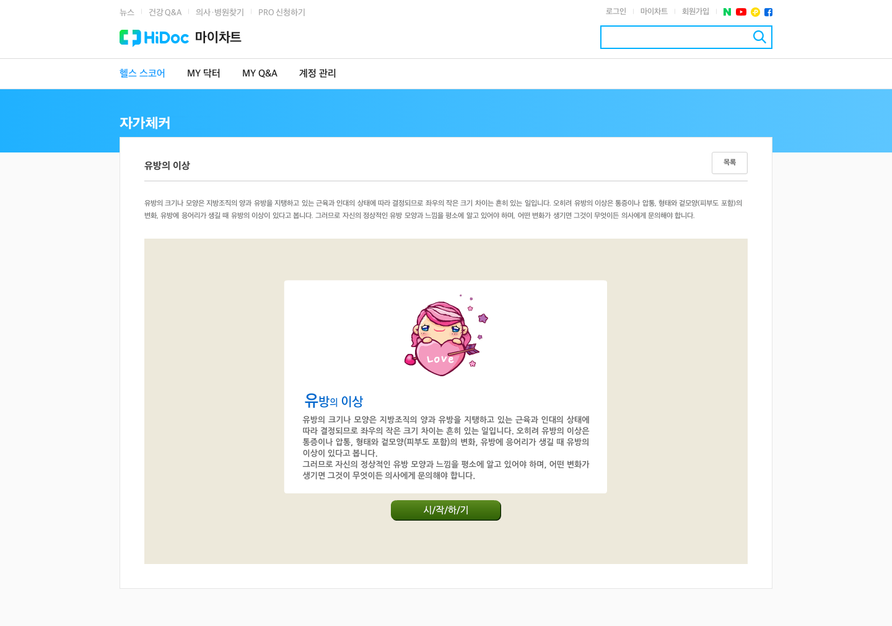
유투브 (741, 12)
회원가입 (695, 12)
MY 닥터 (204, 74)
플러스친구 (755, 12)
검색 (759, 36)
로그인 (616, 12)
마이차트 (654, 12)
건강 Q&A (165, 12)
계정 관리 (317, 74)
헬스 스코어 (142, 74)
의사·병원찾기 (220, 12)
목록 (730, 162)
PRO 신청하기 (281, 12)
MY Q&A (260, 74)
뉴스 (127, 12)
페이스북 (768, 12)
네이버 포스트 (728, 12)
